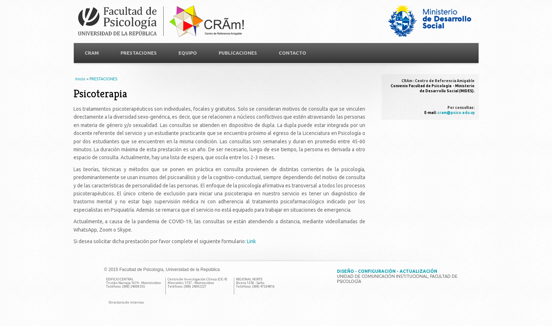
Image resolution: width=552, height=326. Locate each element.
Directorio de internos (126, 302)
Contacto (292, 52)
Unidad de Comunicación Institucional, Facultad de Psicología (397, 276)
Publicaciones (238, 52)
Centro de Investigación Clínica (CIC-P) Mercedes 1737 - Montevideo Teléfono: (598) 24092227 (197, 283)
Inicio (80, 79)
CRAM (92, 52)
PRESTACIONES (139, 52)
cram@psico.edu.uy (456, 113)
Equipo (187, 52)
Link (251, 241)
